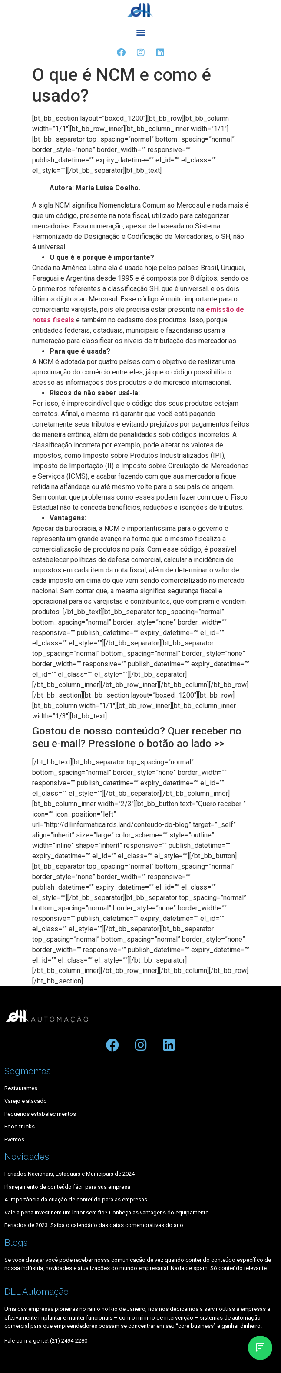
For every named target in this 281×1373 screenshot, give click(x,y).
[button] (140, 32)
